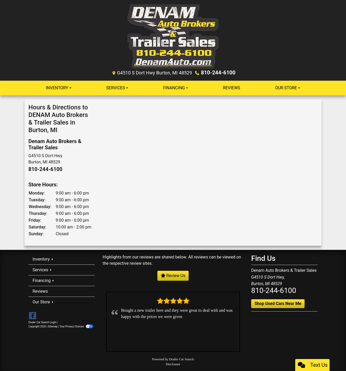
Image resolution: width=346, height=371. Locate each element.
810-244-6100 (218, 72)
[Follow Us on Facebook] (32, 316)
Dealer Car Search (181, 359)
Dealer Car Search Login (42, 322)
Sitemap (53, 326)
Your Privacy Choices (76, 326)
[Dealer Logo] (173, 36)
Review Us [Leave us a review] (173, 275)
